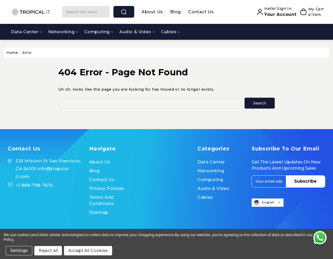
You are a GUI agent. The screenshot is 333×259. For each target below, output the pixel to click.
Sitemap (98, 212)
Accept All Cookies (88, 250)
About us (153, 11)
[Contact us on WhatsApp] (320, 237)
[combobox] (267, 202)
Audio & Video (137, 31)
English (264, 202)
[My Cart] (311, 11)
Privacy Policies (107, 188)
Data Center (26, 31)
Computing (98, 31)
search (123, 12)
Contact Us (201, 11)
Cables (170, 31)
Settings (19, 250)
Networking (63, 31)
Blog (176, 11)
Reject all (48, 250)
